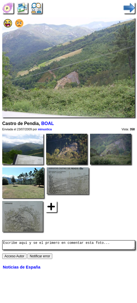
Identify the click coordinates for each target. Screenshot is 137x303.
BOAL (47, 123)
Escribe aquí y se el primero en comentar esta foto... (68, 245)
